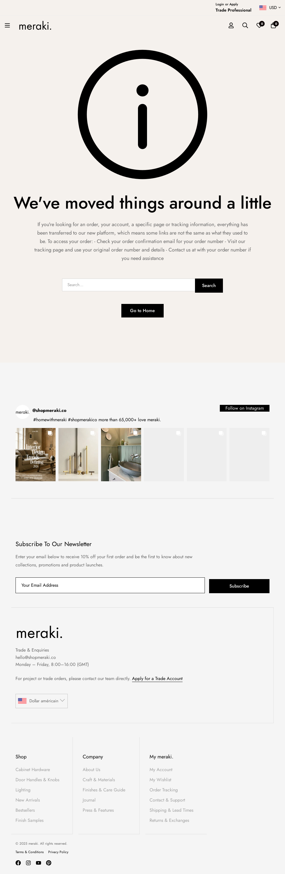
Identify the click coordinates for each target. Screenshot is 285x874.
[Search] (245, 25)
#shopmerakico (82, 419)
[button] (36, 454)
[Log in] (231, 25)
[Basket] (273, 25)
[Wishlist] (259, 25)
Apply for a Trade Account (157, 678)
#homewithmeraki (50, 419)
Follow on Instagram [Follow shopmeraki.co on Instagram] (244, 408)
